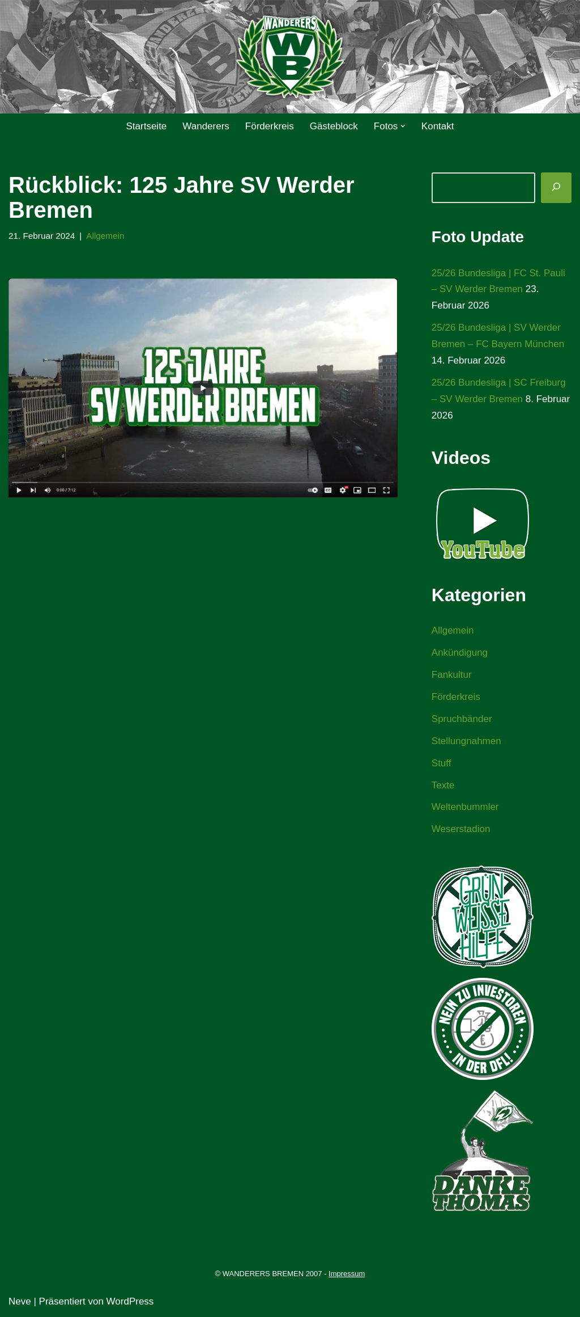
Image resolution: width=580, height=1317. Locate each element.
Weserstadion (461, 829)
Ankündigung (460, 652)
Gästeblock (334, 126)
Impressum (347, 1273)
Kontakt (437, 126)
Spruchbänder (462, 719)
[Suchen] (556, 187)
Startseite (146, 126)
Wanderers (205, 126)
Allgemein (105, 235)
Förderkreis (269, 126)
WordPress (130, 1301)
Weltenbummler (465, 806)
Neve (19, 1301)
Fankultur (452, 674)
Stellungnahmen (466, 741)
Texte (443, 785)
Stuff (441, 763)
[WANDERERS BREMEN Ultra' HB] (290, 57)
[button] (403, 126)
